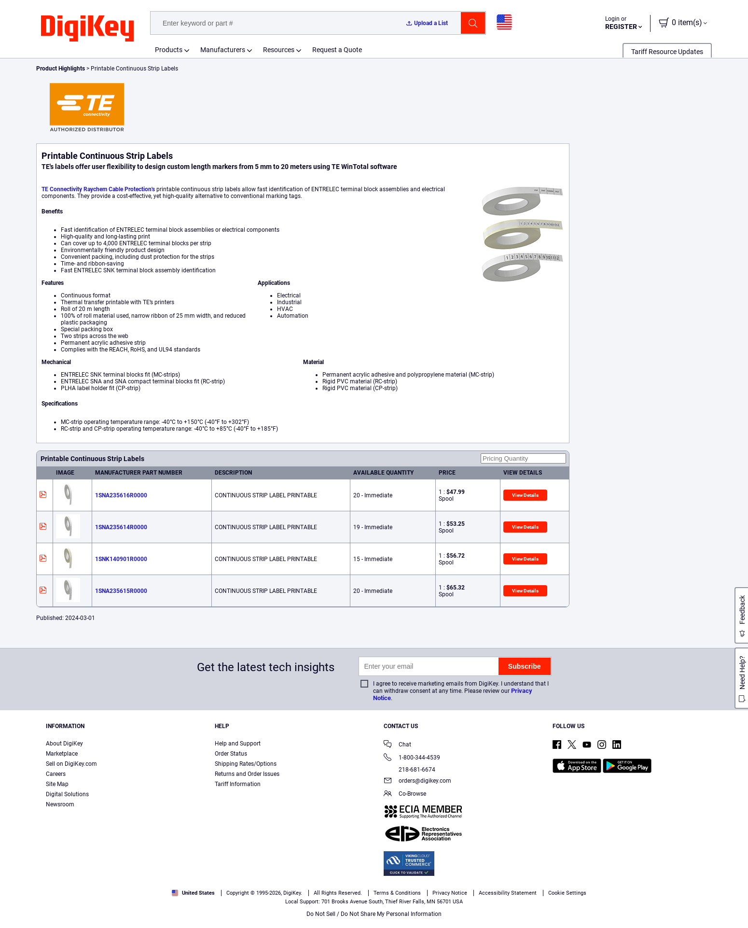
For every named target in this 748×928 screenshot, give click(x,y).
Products (168, 50)
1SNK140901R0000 (121, 559)
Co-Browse (405, 794)
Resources (278, 50)
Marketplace (62, 753)
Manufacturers (222, 50)
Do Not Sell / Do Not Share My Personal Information (374, 914)
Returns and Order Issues (247, 774)
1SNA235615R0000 (121, 591)
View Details (525, 495)
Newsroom (60, 804)
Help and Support (238, 743)
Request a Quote (337, 50)
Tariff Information (238, 784)
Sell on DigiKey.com (71, 763)
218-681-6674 (409, 769)
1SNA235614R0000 (121, 527)
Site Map (57, 784)
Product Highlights (60, 68)
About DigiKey (64, 743)
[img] (87, 28)
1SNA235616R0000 (121, 495)
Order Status (231, 753)
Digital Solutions (67, 794)
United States (193, 893)
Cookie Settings (567, 893)
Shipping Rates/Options (246, 763)
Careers (56, 774)
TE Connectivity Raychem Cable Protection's (98, 189)
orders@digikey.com (417, 781)
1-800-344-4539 (412, 758)
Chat (397, 745)
